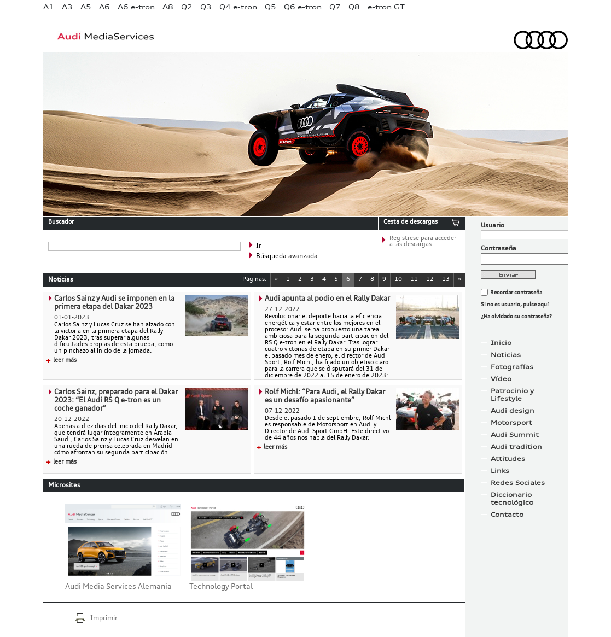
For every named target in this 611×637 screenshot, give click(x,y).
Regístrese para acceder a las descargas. (422, 242)
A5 (85, 7)
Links (500, 471)
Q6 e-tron (303, 7)
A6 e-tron (136, 7)
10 (398, 280)
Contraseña (498, 249)
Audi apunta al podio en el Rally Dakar (327, 298)
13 (446, 280)
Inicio (501, 343)
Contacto (507, 514)
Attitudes (508, 459)
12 (430, 280)
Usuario (492, 226)
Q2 (187, 7)
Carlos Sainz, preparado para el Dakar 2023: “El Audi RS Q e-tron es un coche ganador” (116, 400)
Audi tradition (516, 447)
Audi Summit (515, 435)
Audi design (512, 410)
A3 (67, 7)
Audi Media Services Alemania (118, 587)
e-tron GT (386, 7)
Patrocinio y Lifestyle (512, 394)
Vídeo (501, 379)
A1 (48, 7)
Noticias (506, 355)
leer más (61, 360)
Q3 (206, 7)
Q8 (354, 7)
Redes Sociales (518, 483)
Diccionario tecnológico (512, 498)
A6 (104, 7)
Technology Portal (221, 587)
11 (414, 280)
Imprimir (104, 618)
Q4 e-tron (238, 7)
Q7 (335, 7)
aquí (543, 304)
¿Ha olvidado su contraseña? (516, 316)
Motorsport (511, 422)
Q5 (270, 7)
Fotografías (512, 367)
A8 (167, 7)
